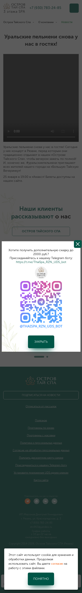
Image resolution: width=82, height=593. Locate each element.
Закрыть (41, 342)
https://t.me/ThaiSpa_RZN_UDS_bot (41, 262)
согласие (57, 563)
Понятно (41, 579)
